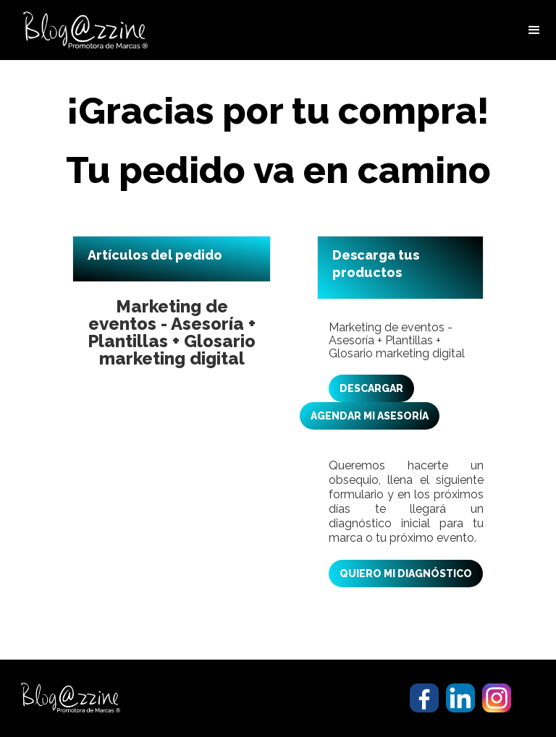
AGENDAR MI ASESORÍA (370, 416)
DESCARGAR (371, 388)
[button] (534, 30)
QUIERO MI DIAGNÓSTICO (406, 573)
